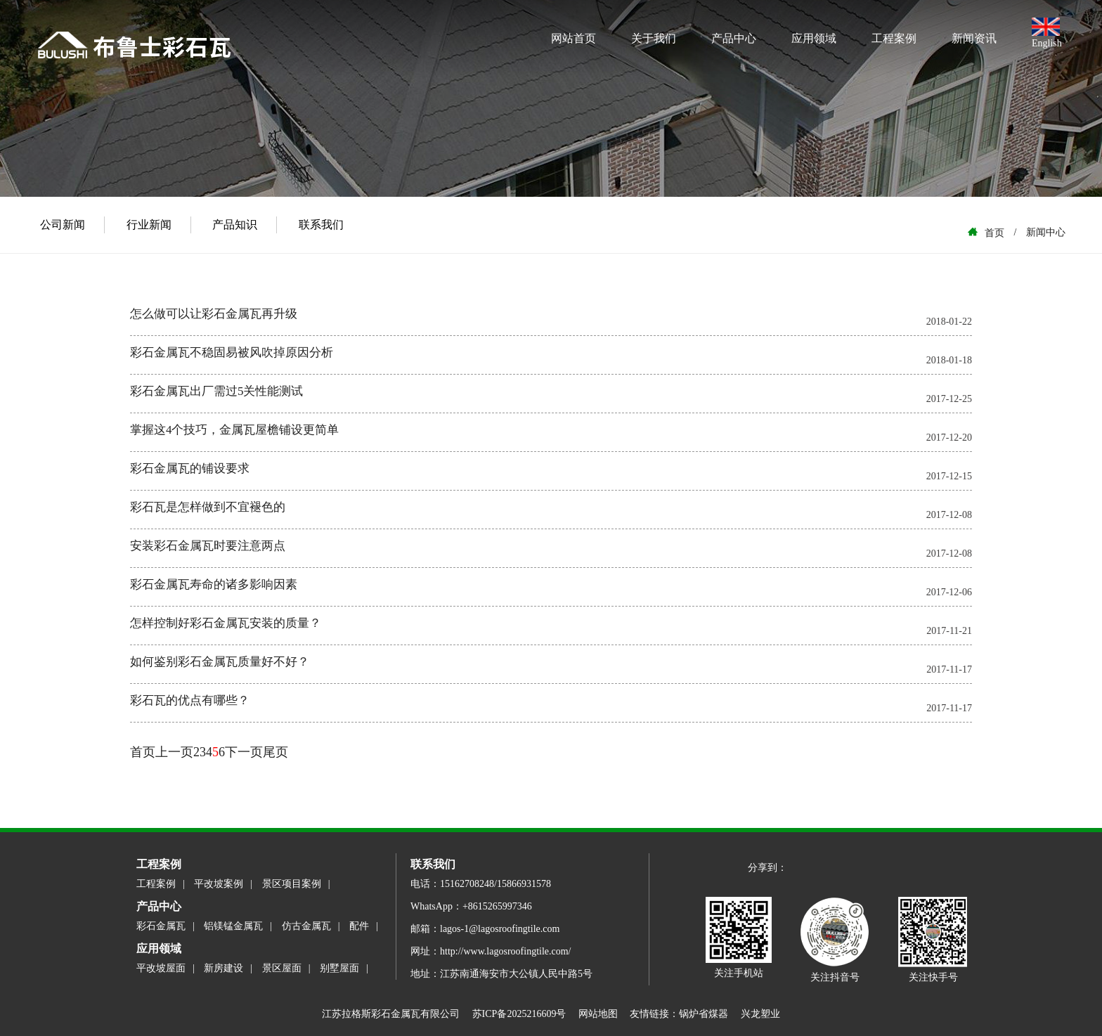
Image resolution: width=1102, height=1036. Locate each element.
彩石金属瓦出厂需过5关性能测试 (217, 391)
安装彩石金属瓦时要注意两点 (207, 545)
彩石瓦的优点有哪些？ (189, 700)
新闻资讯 (974, 38)
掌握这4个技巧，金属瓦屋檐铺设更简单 (234, 429)
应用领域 (813, 38)
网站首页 (573, 38)
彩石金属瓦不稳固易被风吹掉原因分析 (231, 352)
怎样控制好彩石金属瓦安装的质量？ (225, 623)
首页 (142, 752)
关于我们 (653, 38)
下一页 (244, 752)
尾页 (275, 752)
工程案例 (893, 38)
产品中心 (733, 38)
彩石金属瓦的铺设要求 (189, 468)
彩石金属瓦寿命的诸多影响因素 (213, 584)
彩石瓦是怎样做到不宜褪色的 (207, 507)
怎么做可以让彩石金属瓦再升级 (213, 313)
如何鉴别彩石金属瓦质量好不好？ (219, 661)
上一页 (174, 752)
